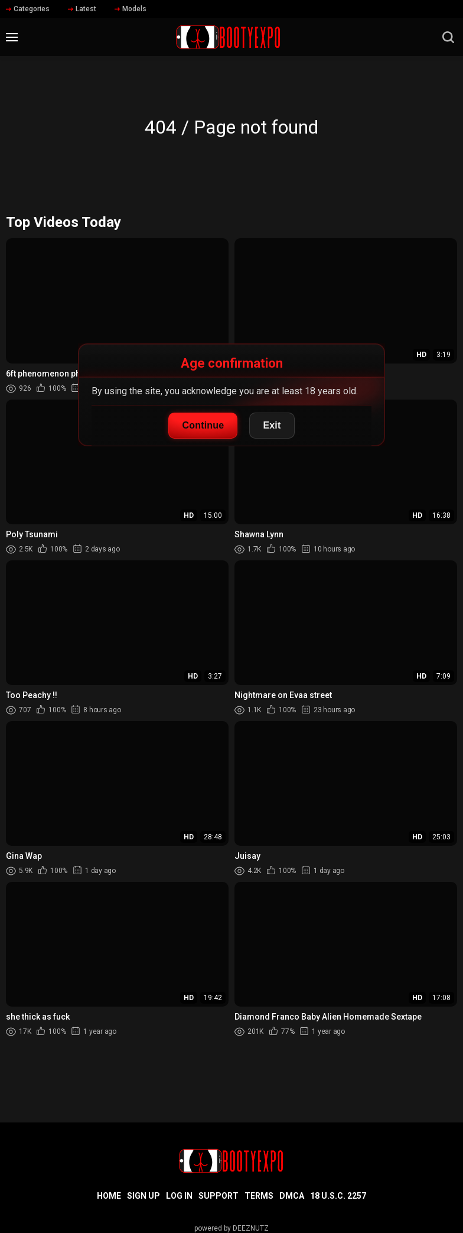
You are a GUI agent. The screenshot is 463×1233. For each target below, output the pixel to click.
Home (109, 1195)
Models (130, 9)
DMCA (291, 1195)
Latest (82, 9)
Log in (179, 1195)
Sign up (143, 1195)
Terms (258, 1195)
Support (218, 1195)
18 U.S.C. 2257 (338, 1195)
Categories (28, 9)
